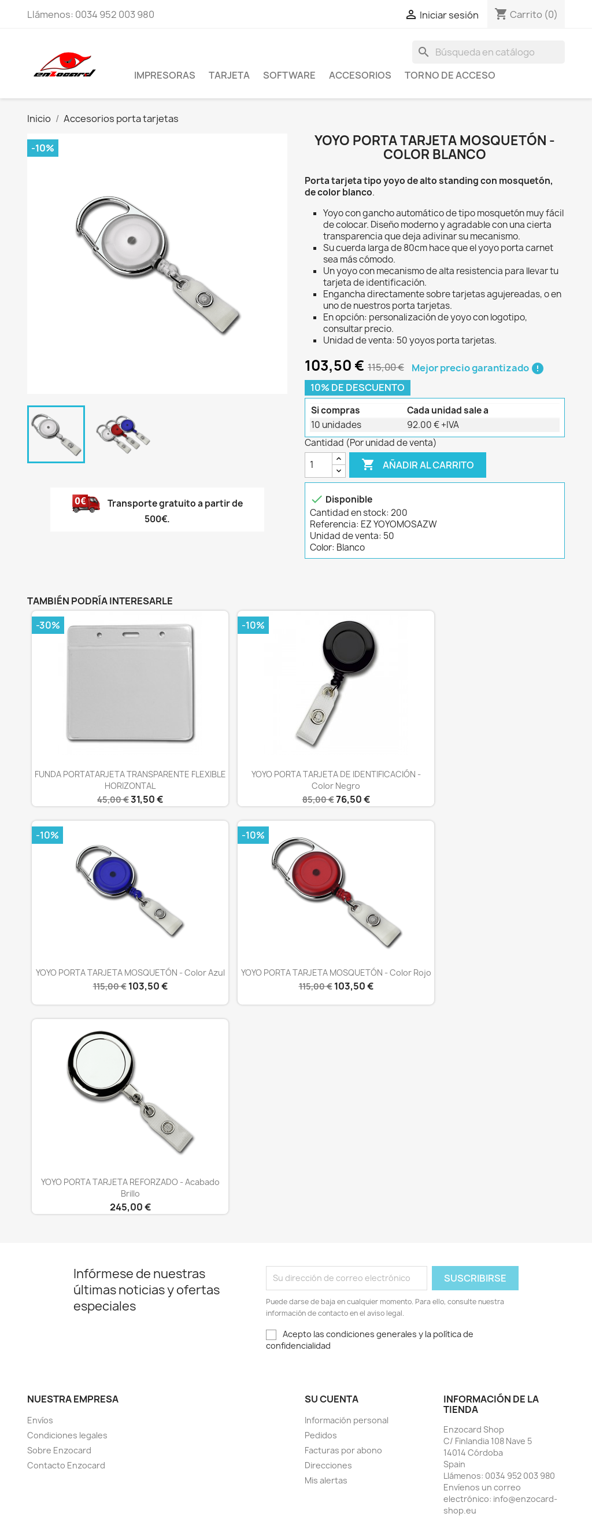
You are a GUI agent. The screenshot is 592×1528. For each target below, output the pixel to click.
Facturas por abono (343, 1450)
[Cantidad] (318, 465)
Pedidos (321, 1435)
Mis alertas (326, 1480)
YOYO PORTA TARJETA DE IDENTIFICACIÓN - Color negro (336, 780)
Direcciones (328, 1465)
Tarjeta (229, 75)
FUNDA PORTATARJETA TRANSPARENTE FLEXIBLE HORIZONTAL (130, 780)
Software (289, 75)
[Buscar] (488, 52)
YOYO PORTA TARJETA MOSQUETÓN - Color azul (130, 972)
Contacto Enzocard (66, 1465)
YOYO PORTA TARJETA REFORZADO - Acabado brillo (130, 1187)
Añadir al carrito (417, 465)
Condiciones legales (67, 1435)
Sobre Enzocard (59, 1450)
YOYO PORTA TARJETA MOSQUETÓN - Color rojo (336, 972)
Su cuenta (331, 1399)
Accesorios (360, 75)
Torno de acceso (450, 75)
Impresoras (164, 75)
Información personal (346, 1420)
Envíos (40, 1420)
